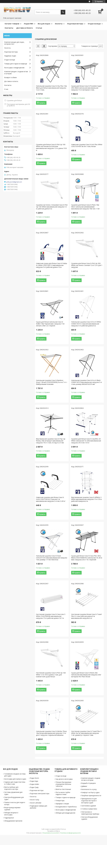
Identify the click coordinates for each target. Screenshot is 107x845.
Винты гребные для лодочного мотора (11, 788)
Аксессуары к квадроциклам (14, 68)
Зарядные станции (62, 804)
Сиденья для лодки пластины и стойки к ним (14, 783)
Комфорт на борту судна (90, 792)
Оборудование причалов (13, 821)
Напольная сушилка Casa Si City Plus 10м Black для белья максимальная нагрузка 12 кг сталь (51, 88)
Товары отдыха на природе (65, 797)
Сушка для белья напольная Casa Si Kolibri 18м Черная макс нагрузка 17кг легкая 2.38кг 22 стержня (50, 324)
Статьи (39, 28)
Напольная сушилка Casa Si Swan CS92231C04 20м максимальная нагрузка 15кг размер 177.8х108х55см (51, 558)
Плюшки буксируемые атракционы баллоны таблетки (63, 784)
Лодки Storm (34, 778)
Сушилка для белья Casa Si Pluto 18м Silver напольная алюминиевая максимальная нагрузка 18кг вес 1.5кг (85, 207)
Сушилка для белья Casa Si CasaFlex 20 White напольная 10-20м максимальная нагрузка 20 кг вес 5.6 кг (86, 441)
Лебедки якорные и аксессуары (11, 814)
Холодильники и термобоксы (66, 807)
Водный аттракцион (88, 783)
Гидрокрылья (9, 818)
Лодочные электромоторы (39, 793)
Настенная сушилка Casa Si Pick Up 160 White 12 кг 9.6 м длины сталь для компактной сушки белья (51, 675)
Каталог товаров (12, 24)
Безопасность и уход (88, 789)
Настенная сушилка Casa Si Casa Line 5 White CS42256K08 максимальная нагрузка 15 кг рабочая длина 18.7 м (50, 616)
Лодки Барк (34, 781)
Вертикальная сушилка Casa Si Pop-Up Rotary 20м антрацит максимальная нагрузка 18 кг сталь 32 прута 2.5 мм (50, 441)
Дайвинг (84, 786)
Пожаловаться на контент (51, 833)
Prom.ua (63, 829)
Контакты (9, 28)
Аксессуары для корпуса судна (15, 779)
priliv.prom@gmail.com (14, 182)
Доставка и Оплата (24, 28)
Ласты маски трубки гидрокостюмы (63, 793)
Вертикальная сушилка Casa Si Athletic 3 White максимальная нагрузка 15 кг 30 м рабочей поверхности (86, 499)
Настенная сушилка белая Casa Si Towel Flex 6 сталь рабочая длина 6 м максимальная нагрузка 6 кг (86, 616)
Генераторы (60, 800)
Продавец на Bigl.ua (53, 831)
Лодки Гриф (34, 787)
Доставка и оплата (11, 81)
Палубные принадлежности (91, 795)
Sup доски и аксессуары (64, 779)
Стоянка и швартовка (89, 809)
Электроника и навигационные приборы (90, 813)
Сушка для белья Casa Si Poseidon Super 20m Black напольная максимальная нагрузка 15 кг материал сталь (86, 88)
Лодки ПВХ (28, 24)
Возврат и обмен (10, 77)
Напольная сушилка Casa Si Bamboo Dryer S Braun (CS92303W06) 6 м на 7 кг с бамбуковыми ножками (51, 382)
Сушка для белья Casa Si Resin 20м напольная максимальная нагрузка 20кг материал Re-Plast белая (86, 675)
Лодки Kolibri (34, 784)
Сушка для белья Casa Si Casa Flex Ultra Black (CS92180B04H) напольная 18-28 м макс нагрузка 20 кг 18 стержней (86, 558)
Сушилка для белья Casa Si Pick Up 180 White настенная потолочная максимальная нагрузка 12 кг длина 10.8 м (51, 147)
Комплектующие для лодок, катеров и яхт (14, 43)
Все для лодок (44, 24)
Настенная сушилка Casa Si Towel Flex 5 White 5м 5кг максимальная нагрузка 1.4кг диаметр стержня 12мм (86, 733)
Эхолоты (58, 24)
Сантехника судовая (88, 806)
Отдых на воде (94, 24)
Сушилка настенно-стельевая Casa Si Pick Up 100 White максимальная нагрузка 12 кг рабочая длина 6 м (51, 207)
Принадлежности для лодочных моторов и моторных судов (89, 801)
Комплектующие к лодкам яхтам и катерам (16, 73)
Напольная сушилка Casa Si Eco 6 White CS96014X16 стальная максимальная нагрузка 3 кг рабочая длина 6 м (86, 324)
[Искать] (63, 12)
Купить (42, 103)
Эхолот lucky (34, 800)
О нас (6, 89)
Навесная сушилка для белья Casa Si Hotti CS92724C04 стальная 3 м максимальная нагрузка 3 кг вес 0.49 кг (50, 499)
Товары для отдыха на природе (15, 64)
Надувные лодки (10, 56)
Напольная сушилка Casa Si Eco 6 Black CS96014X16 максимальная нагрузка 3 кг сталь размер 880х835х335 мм (86, 382)
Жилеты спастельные (63, 789)
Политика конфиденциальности (70, 833)
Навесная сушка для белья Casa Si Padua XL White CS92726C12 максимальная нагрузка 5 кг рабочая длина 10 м (51, 265)
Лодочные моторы (75, 24)
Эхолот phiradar (35, 803)
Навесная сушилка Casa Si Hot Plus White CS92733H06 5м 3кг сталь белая (86, 145)
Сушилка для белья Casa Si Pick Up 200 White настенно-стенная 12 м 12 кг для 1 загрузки (86, 265)
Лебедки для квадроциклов (65, 813)
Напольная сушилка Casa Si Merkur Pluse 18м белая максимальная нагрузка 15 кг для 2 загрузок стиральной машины (51, 733)
